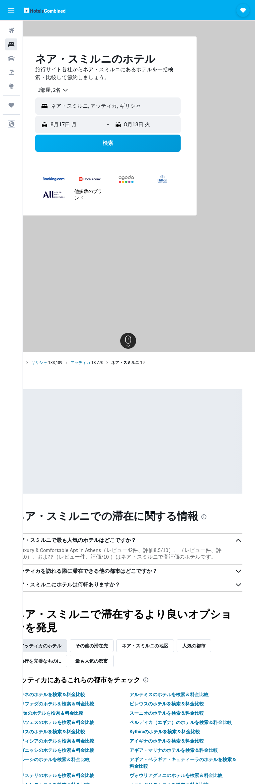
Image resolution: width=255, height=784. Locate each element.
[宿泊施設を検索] (11, 44)
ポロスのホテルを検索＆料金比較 (72, 744)
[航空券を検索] (11, 30)
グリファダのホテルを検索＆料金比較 (76, 710)
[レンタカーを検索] (11, 58)
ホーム (39, 362)
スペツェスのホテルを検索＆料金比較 (76, 728)
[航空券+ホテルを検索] (11, 72)
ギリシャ (61, 362)
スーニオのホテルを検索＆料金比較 (177, 719)
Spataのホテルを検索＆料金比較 (71, 719)
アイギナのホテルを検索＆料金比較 (177, 753)
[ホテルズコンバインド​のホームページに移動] (44, 10)
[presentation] (225, 517)
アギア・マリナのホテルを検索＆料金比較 (184, 763)
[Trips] (11, 105)
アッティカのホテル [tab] (62, 652)
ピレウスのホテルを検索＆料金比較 (177, 710)
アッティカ (102, 362)
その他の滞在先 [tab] (113, 652)
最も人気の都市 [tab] (113, 667)
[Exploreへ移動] (11, 86)
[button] (11, 10)
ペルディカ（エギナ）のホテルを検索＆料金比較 (189, 732)
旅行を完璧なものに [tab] (62, 667)
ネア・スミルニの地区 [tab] (166, 652)
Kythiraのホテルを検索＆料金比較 (175, 744)
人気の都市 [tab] (215, 652)
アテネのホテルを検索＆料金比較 (72, 700)
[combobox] (72, 90)
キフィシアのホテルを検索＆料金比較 (76, 753)
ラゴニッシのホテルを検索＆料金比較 (76, 763)
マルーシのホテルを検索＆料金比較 (74, 772)
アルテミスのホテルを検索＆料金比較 (179, 700)
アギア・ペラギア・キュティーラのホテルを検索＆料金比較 (189, 776)
